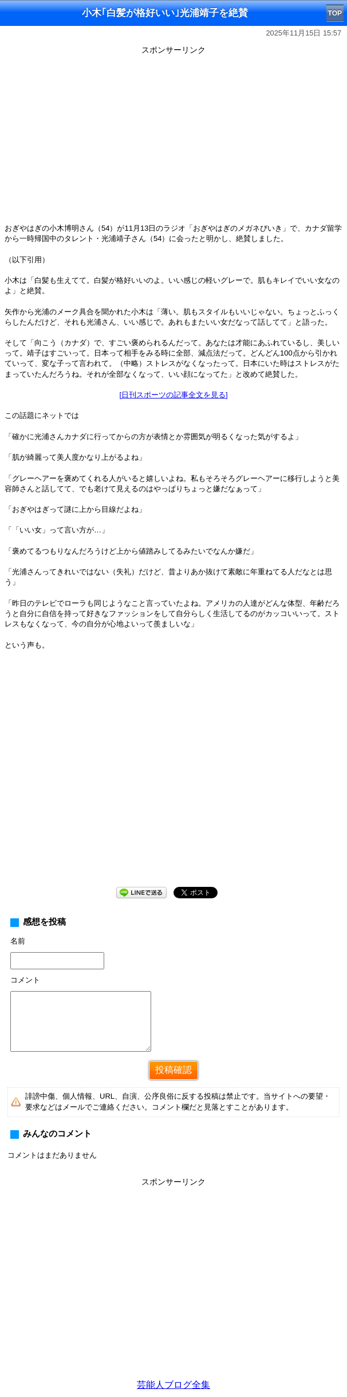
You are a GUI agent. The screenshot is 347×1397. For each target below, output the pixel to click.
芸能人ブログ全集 (173, 1385)
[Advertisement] (173, 138)
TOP (335, 13)
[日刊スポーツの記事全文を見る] (173, 394)
